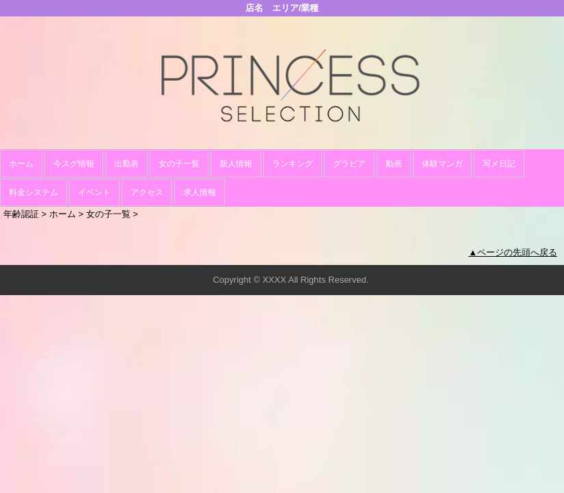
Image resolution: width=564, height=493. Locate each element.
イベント (94, 192)
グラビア (349, 163)
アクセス (147, 192)
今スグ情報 (73, 163)
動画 (394, 163)
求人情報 (199, 192)
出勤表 (126, 163)
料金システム (33, 192)
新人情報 (235, 163)
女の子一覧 (179, 163)
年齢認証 (21, 214)
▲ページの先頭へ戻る (512, 252)
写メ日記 (499, 163)
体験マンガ (442, 163)
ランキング (292, 163)
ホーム (21, 163)
